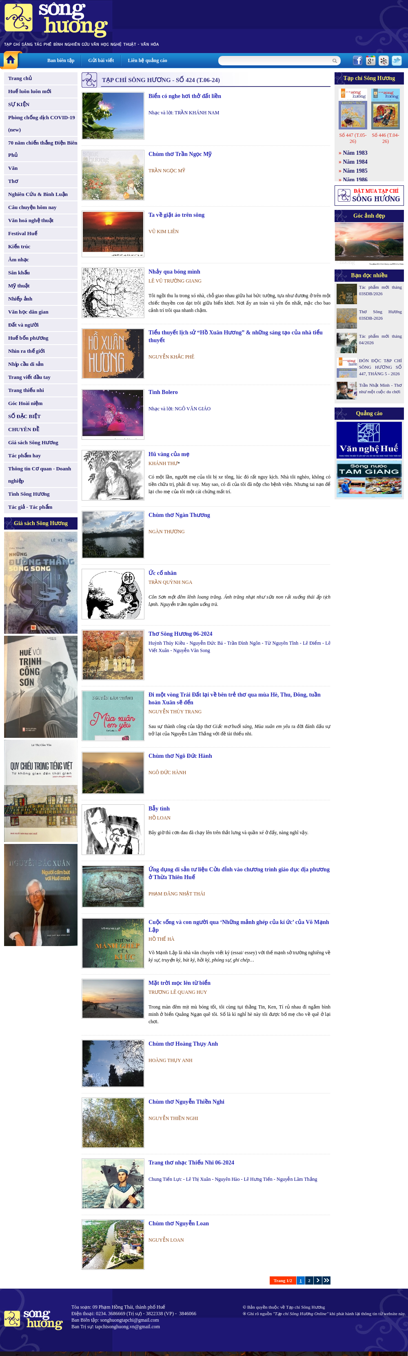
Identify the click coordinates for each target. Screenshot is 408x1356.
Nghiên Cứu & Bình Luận (38, 194)
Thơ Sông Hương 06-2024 (181, 634)
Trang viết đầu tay (29, 377)
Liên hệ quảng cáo (147, 60)
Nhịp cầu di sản (26, 364)
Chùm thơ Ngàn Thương (179, 515)
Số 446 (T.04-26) (385, 138)
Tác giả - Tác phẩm (30, 507)
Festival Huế (22, 233)
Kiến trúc (19, 246)
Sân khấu (19, 272)
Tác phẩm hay (24, 455)
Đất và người (23, 325)
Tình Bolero (163, 392)
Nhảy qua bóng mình (174, 272)
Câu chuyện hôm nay (32, 207)
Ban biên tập (60, 60)
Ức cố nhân (163, 573)
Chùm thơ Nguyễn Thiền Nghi (186, 1102)
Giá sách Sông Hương (33, 442)
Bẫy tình (159, 809)
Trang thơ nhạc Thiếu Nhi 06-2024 (191, 1163)
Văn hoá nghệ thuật (30, 220)
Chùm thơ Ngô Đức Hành (180, 756)
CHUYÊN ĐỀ (23, 429)
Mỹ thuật (19, 286)
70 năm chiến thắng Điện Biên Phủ (42, 149)
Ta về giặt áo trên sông (176, 215)
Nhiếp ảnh (20, 299)
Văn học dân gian (28, 312)
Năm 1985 (355, 171)
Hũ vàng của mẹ (169, 454)
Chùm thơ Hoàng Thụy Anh (183, 1044)
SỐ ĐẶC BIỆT (24, 416)
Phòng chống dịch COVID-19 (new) (41, 123)
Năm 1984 (355, 162)
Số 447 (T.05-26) (352, 138)
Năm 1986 (355, 180)
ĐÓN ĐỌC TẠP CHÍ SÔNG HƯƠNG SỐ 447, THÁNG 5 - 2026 (380, 367)
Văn (13, 168)
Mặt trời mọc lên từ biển (180, 983)
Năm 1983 (355, 153)
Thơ (13, 181)
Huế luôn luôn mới (29, 91)
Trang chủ (20, 78)
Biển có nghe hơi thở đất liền (185, 96)
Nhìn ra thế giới (26, 351)
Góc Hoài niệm (25, 403)
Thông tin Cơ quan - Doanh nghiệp (39, 474)
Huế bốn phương (28, 338)
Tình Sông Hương (29, 494)
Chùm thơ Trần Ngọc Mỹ (180, 154)
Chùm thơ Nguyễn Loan (179, 1223)
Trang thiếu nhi (26, 390)
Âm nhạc (18, 259)
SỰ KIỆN (18, 104)
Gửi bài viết (101, 60)
